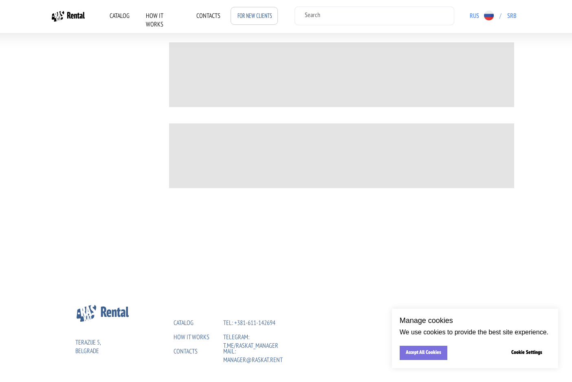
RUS (474, 16)
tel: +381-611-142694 (249, 323)
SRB (512, 16)
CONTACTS (208, 16)
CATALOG (120, 16)
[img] (526, 15)
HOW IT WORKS (191, 337)
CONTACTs (186, 352)
